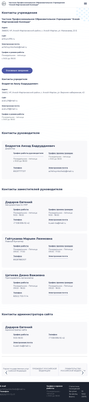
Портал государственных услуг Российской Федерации (16, 370)
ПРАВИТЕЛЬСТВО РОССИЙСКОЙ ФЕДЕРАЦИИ (73, 370)
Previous (6, 372)
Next (82, 372)
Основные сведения (17, 70)
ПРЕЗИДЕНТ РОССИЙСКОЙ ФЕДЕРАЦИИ (44, 370)
